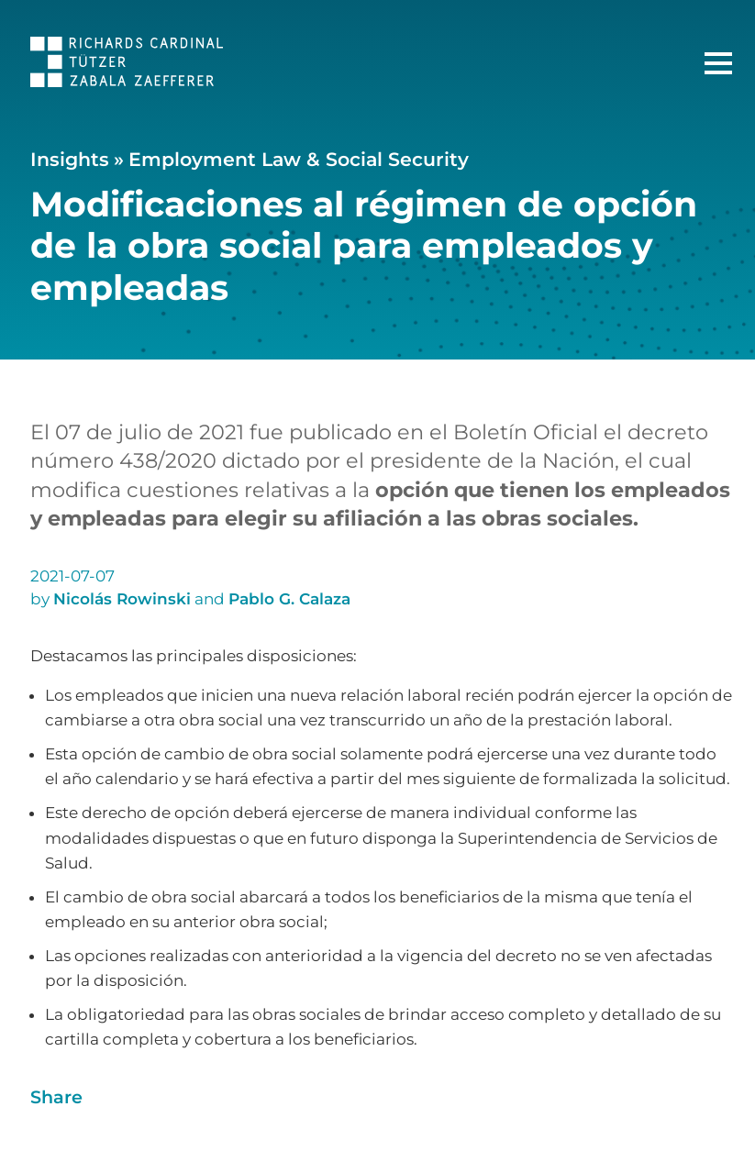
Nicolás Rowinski (122, 599)
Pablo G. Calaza (289, 599)
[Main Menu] (718, 63)
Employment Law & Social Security (298, 159)
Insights (69, 159)
